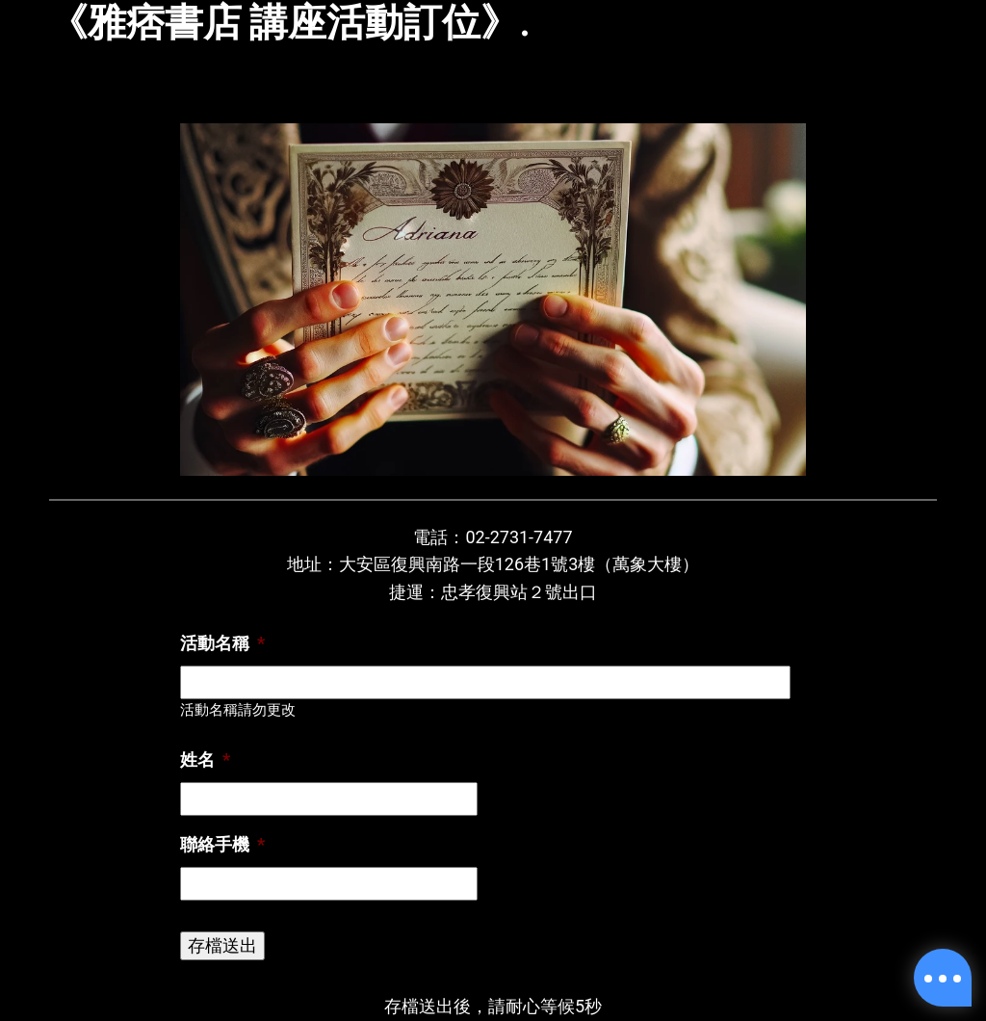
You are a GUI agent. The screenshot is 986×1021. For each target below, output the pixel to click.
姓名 (205, 759)
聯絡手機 (222, 844)
